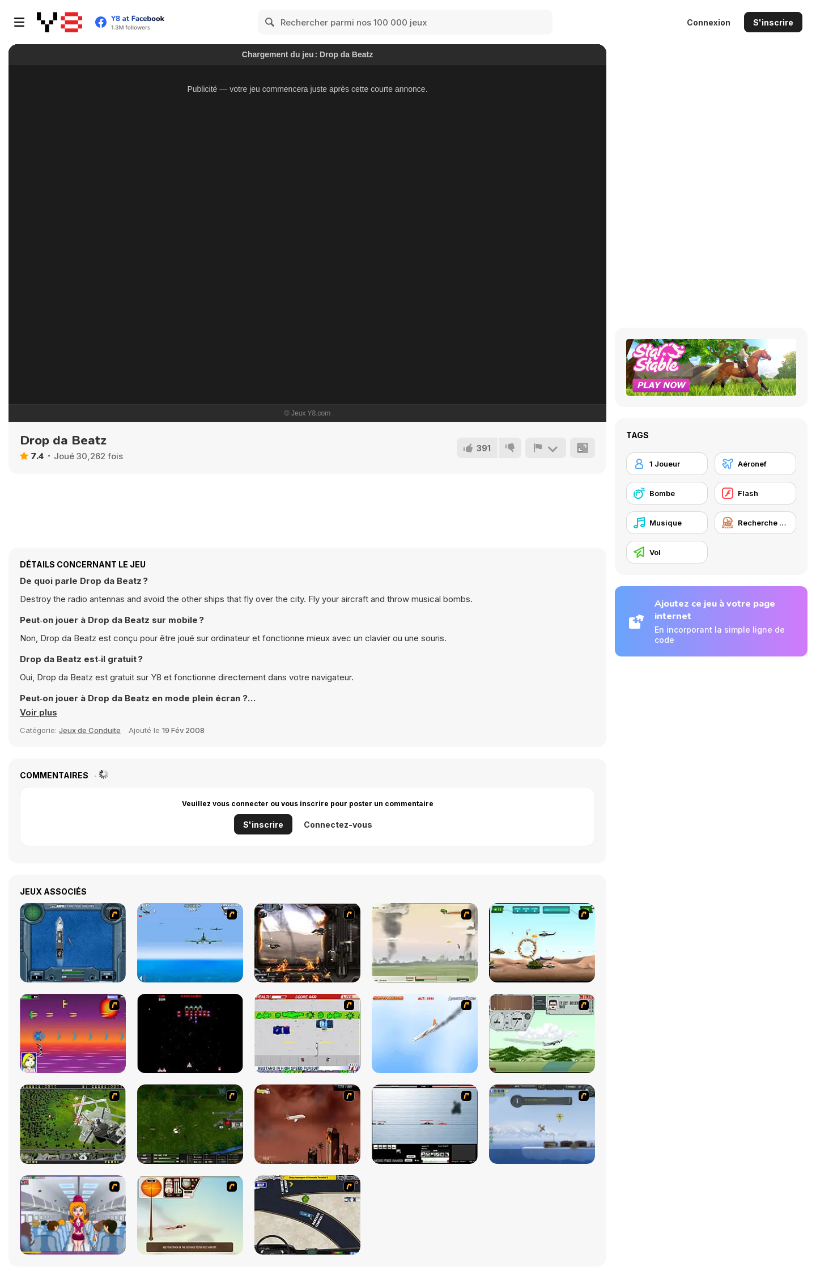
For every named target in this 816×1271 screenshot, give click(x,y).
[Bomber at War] (542, 1124)
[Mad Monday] (307, 1033)
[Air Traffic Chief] (73, 1124)
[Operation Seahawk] (73, 942)
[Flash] (755, 493)
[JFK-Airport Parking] (307, 1215)
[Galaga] (190, 1033)
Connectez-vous (338, 824)
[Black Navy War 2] (425, 1124)
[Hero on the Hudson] (425, 1033)
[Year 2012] (307, 1124)
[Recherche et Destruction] (755, 522)
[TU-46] (190, 1215)
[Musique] (667, 522)
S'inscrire (773, 22)
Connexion (708, 22)
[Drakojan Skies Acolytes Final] (307, 942)
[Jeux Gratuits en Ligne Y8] (59, 22)
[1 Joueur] (667, 463)
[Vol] (667, 552)
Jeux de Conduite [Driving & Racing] (90, 730)
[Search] (270, 22)
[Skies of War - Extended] (190, 1124)
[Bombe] (667, 493)
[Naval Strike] (190, 942)
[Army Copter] (542, 942)
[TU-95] (542, 1033)
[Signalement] (545, 448)
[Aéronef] (755, 463)
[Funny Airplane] (73, 1215)
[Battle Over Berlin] (425, 942)
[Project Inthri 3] (73, 1033)
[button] (38, 712)
